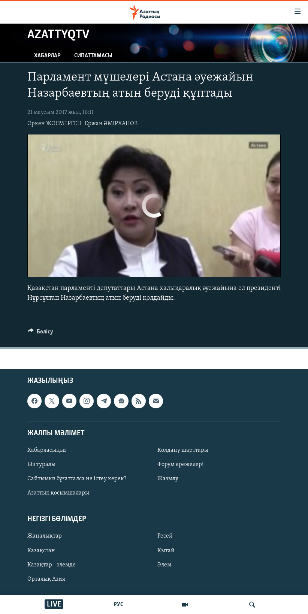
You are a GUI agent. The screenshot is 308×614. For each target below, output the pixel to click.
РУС (119, 605)
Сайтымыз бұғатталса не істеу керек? (76, 479)
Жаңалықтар (44, 536)
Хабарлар (47, 56)
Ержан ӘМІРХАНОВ (111, 124)
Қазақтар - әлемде (51, 565)
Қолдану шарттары (182, 450)
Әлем (164, 565)
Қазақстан (41, 550)
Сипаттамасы (93, 56)
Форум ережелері (180, 465)
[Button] (40, 333)
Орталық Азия (46, 579)
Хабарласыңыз (47, 450)
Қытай (166, 550)
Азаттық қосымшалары (58, 493)
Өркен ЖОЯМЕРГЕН (54, 124)
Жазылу (167, 479)
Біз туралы (41, 465)
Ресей (165, 536)
